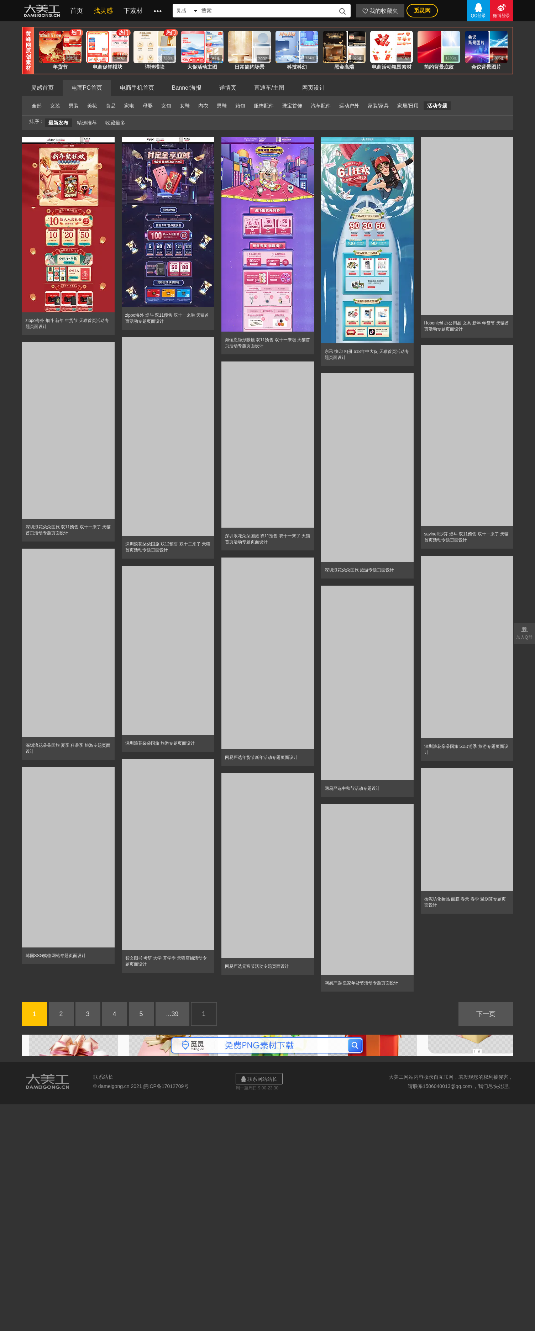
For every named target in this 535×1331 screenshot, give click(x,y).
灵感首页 (42, 88)
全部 (37, 106)
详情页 (227, 88)
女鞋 (185, 106)
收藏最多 (115, 123)
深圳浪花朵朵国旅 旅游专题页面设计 (359, 569)
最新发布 (58, 123)
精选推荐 (87, 123)
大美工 (43, 10)
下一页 (485, 1014)
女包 (166, 106)
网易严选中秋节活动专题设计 (352, 788)
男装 (74, 106)
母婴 (148, 106)
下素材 (133, 10)
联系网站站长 (259, 1079)
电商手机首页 (137, 88)
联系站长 (103, 1077)
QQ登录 (478, 10)
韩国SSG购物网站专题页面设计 (56, 955)
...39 (172, 1014)
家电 (129, 106)
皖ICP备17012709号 (166, 1086)
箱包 (240, 106)
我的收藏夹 (380, 11)
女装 (55, 106)
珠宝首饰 (292, 106)
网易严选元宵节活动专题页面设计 (257, 966)
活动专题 (437, 106)
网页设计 (313, 88)
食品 (111, 106)
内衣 (203, 106)
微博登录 (501, 10)
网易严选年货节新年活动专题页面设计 (261, 757)
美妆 (92, 106)
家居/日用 (408, 106)
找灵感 (103, 10)
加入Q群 (524, 632)
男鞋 (222, 106)
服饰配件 (264, 106)
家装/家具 (378, 106)
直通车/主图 (269, 88)
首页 (76, 10)
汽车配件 (321, 106)
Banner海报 (187, 88)
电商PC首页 (87, 88)
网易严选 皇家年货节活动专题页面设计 (361, 983)
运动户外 (349, 106)
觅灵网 (422, 10)
